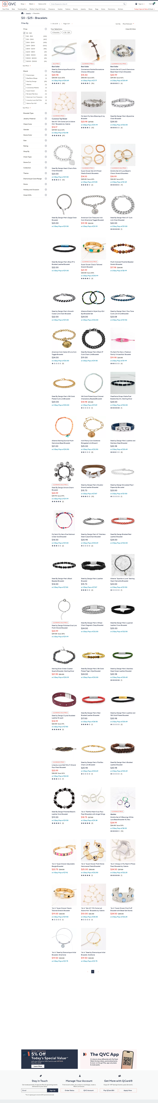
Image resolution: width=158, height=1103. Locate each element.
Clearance (51, 9)
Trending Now (22, 9)
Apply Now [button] (128, 1090)
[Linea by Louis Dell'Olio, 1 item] (35, 100)
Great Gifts (27, 195)
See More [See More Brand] (26, 108)
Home (103, 9)
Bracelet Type (28, 113)
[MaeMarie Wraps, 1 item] (35, 78)
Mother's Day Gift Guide (37, 9)
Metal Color (27, 124)
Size (24, 140)
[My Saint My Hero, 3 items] (35, 94)
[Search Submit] (125, 4)
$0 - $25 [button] (67, 32)
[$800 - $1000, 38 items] (35, 55)
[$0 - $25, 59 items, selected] (35, 33)
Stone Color (27, 135)
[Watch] (31, 4)
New (13, 9)
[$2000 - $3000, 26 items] (35, 61)
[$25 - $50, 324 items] (35, 36)
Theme (25, 173)
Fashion (67, 9)
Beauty (75, 9)
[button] (136, 4)
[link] (61, 23)
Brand (25, 71)
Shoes (90, 9)
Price (25, 29)
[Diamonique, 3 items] (35, 75)
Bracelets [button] (56, 32)
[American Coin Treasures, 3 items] (35, 97)
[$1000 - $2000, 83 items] (35, 58)
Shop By (26, 151)
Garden (60, 9)
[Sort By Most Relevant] (129, 24)
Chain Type (27, 157)
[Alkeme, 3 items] (35, 84)
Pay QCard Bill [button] (109, 1090)
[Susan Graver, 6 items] (35, 91)
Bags (96, 9)
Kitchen (120, 9)
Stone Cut (27, 162)
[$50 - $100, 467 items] (35, 39)
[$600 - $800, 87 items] (35, 52)
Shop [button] (22, 4)
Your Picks (5, 9)
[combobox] (86, 4)
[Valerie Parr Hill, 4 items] (35, 103)
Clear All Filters (131, 29)
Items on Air (42, 4)
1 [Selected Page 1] (92, 971)
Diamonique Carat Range (32, 179)
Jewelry (83, 9)
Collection (27, 168)
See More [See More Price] (26, 66)
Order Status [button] (69, 1090)
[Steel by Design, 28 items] (35, 81)
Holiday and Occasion (31, 190)
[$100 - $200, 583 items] (35, 42)
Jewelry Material (29, 119)
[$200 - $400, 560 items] (35, 45)
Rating (25, 146)
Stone (25, 184)
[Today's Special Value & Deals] (144, 9)
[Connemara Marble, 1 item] (35, 88)
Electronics (111, 9)
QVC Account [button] (88, 1090)
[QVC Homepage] (22, 13)
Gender (26, 129)
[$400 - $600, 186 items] (35, 49)
